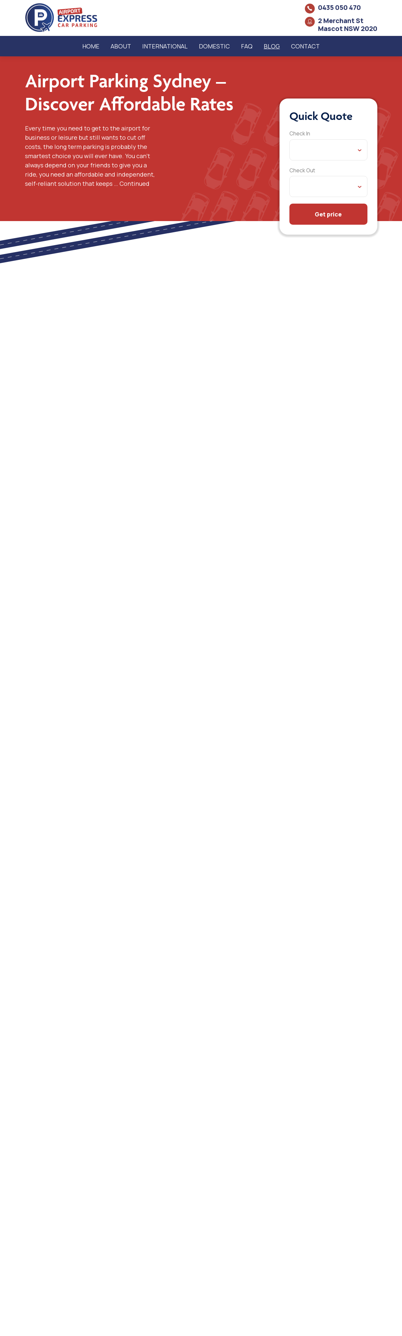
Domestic (214, 46)
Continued (134, 183)
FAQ (247, 46)
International (165, 46)
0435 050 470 (339, 7)
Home (90, 46)
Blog (272, 46)
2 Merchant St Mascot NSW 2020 (347, 24)
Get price (328, 214)
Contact (305, 46)
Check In (299, 133)
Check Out (302, 170)
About (121, 46)
